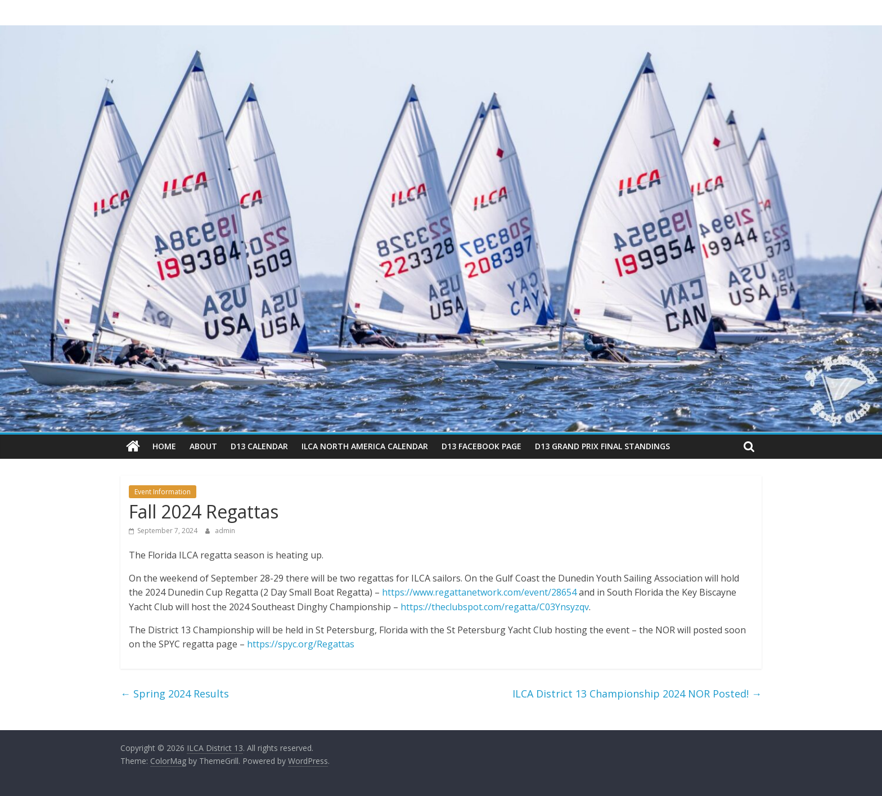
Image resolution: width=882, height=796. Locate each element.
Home (164, 446)
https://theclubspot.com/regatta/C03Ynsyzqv (494, 607)
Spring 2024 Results (174, 693)
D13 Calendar (259, 446)
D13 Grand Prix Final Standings (602, 446)
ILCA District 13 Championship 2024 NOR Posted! (637, 693)
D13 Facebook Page (481, 446)
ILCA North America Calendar (365, 446)
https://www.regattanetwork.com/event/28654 (479, 592)
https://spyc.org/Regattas (300, 644)
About (203, 446)
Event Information (162, 492)
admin (225, 530)
